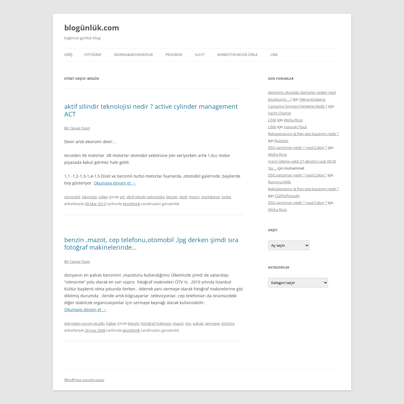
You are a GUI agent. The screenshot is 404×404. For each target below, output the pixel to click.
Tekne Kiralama (312, 99)
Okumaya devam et (115, 183)
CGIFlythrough (287, 195)
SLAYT (200, 54)
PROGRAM (174, 54)
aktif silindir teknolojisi (145, 196)
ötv (188, 323)
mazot (178, 323)
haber (111, 323)
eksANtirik (131, 203)
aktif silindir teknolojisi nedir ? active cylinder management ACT (151, 110)
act (122, 196)
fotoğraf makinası (156, 323)
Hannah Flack (295, 126)
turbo (226, 196)
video (103, 196)
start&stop (210, 196)
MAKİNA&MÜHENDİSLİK (133, 54)
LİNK (274, 54)
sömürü (228, 323)
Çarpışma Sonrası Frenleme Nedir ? (297, 106)
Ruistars (281, 140)
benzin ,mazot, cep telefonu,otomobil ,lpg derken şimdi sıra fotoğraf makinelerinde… (151, 243)
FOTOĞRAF (93, 54)
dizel (183, 196)
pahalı (198, 323)
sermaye (212, 323)
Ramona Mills (279, 181)
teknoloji (89, 196)
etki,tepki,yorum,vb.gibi (84, 323)
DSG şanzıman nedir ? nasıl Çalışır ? (297, 147)
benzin (172, 196)
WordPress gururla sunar (84, 379)
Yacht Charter (279, 113)
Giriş (68, 54)
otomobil (72, 196)
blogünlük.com (91, 27)
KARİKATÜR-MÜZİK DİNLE (237, 54)
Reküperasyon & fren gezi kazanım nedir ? (303, 133)
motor (194, 196)
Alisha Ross (293, 120)
